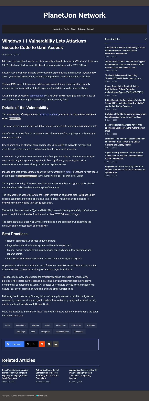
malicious (61, 325)
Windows (79, 332)
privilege (21, 332)
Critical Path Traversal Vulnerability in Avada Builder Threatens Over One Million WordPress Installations (125, 50)
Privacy (81, 29)
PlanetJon (42, 396)
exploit (36, 325)
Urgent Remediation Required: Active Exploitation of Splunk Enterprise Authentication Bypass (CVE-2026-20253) (124, 89)
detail (69, 172)
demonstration (37, 95)
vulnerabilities (62, 332)
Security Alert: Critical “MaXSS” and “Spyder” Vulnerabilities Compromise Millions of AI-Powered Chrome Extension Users (125, 64)
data (8, 325)
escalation (21, 325)
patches (91, 325)
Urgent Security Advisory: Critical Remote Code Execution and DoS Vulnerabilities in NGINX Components (124, 155)
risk (33, 332)
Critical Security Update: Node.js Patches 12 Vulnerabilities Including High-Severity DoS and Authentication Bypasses (125, 103)
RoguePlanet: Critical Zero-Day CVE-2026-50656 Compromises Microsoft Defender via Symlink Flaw (125, 169)
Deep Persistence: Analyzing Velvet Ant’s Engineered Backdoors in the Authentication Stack (125, 128)
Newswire (57, 29)
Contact (90, 29)
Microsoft (77, 325)
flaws (48, 325)
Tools (66, 29)
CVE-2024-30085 (49, 114)
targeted (46, 332)
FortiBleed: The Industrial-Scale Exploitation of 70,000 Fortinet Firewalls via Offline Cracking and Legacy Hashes (125, 142)
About (73, 29)
